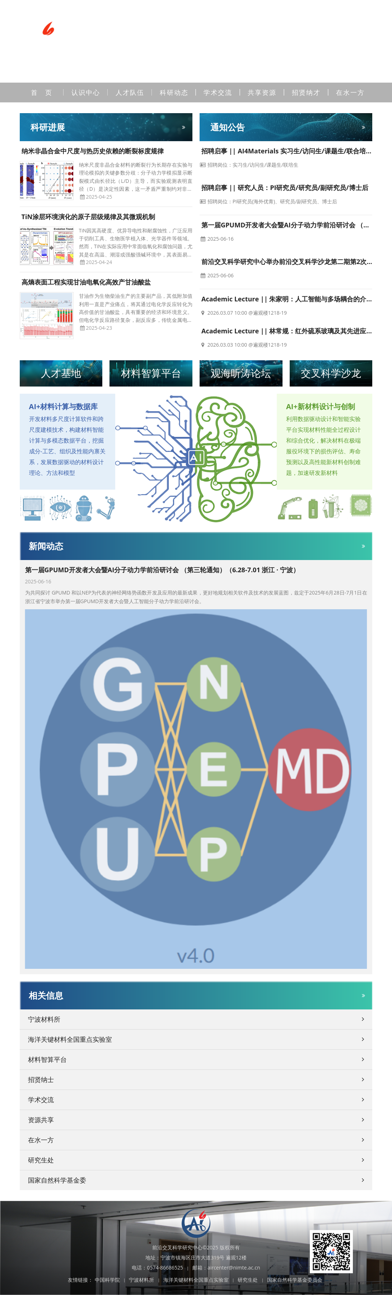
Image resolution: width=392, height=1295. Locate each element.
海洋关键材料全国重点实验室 (196, 1279)
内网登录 (238, 12)
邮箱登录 (273, 12)
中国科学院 (107, 1279)
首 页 (41, 92)
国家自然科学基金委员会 (294, 1279)
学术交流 (218, 92)
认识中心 (85, 92)
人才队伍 (130, 92)
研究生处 (248, 1279)
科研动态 (174, 92)
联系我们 (203, 12)
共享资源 (262, 92)
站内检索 (307, 12)
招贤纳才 (306, 92)
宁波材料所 (141, 1279)
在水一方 (350, 92)
